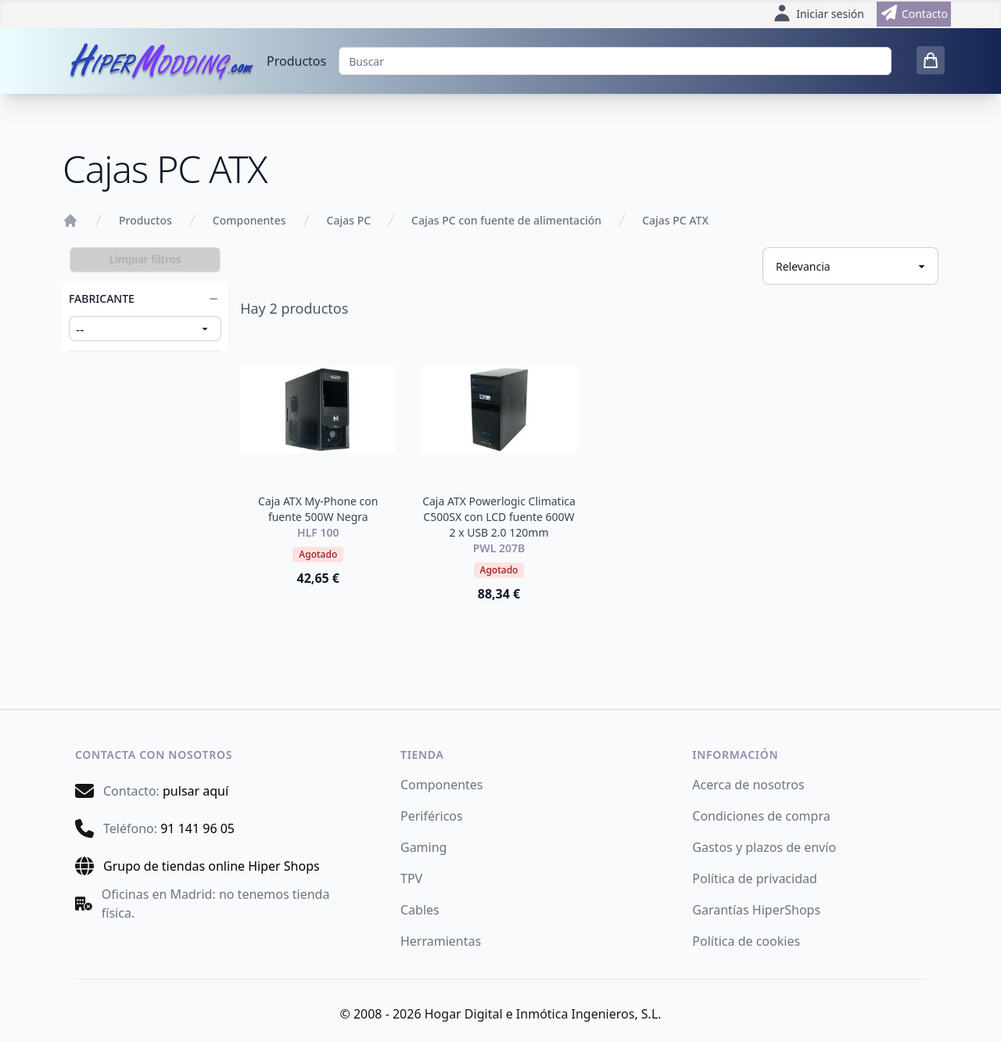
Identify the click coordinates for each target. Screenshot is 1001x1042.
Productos (296, 61)
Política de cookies (746, 941)
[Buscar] (615, 61)
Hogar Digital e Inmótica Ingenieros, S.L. (543, 1013)
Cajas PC (349, 220)
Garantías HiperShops (756, 909)
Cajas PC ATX (675, 220)
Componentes (249, 220)
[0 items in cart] (931, 60)
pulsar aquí (195, 790)
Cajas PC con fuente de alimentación (506, 220)
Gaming (423, 847)
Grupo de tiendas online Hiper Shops (211, 866)
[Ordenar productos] (850, 266)
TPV (411, 878)
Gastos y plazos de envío (764, 847)
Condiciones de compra (761, 816)
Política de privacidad (754, 878)
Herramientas (440, 941)
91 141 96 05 (197, 828)
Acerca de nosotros (748, 784)
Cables (420, 909)
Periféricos (431, 816)
